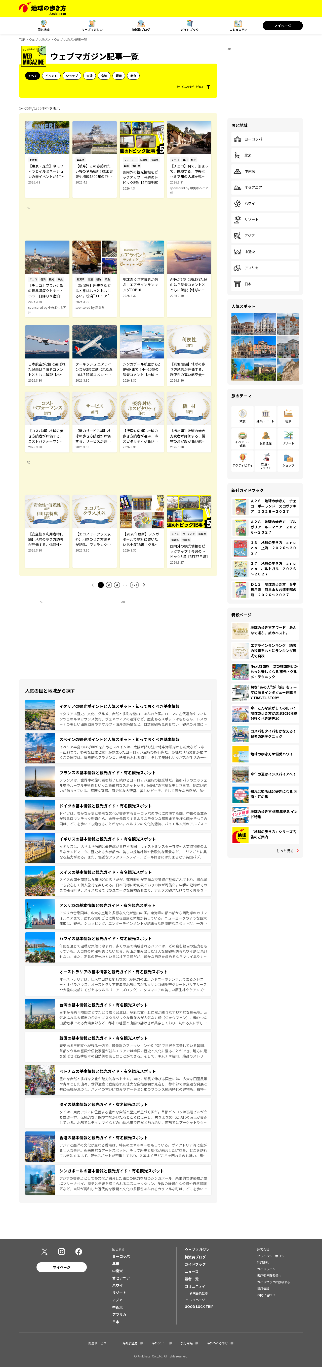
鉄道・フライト (266, 466)
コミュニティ (238, 29)
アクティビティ (242, 465)
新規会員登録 (199, 1293)
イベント (51, 75)
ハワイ (244, 204)
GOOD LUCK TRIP (199, 1306)
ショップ (72, 75)
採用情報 (263, 1288)
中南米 (244, 171)
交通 (90, 75)
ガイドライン (266, 1269)
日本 (242, 284)
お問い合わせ (266, 1295)
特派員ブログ (141, 29)
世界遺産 (266, 443)
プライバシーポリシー (272, 1256)
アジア (244, 236)
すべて (32, 75)
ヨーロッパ (247, 139)
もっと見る (285, 850)
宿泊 (104, 75)
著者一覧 (192, 1278)
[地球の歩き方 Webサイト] (42, 8)
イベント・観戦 (242, 443)
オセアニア (247, 188)
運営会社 (263, 1249)
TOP (22, 39)
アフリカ (246, 268)
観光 (119, 75)
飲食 (133, 75)
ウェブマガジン (92, 29)
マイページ (283, 25)
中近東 (244, 252)
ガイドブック (190, 29)
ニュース (191, 1271)
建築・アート (265, 421)
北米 (242, 155)
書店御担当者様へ (269, 1275)
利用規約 (263, 1262)
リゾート (246, 220)
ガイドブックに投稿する (273, 1282)
